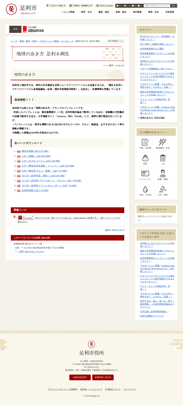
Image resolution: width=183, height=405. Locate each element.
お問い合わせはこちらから (31, 251)
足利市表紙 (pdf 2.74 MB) (32, 190)
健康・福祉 (103, 12)
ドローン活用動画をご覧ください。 (157, 68)
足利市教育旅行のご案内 (152, 48)
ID (141, 6)
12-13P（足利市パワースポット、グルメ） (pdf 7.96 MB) (49, 180)
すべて (121, 6)
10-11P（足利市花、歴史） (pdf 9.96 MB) (41, 175)
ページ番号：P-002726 (113, 65)
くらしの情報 (68, 12)
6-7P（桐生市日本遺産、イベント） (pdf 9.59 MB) (45, 166)
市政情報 (169, 12)
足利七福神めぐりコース (152, 316)
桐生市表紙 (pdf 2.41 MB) (32, 151)
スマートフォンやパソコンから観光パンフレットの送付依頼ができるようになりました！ (157, 76)
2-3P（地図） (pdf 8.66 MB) (34, 156)
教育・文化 (86, 12)
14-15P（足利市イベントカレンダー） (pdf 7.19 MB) (47, 185)
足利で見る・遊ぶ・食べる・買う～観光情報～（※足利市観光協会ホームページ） (157, 304)
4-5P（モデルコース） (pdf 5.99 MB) (38, 161)
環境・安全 (153, 12)
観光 (35, 41)
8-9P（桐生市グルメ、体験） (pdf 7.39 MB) (42, 171)
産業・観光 (121, 12)
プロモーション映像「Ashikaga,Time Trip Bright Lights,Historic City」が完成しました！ (157, 110)
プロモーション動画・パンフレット (56, 41)
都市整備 (137, 12)
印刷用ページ (117, 41)
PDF (135, 6)
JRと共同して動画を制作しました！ (157, 44)
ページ (128, 6)
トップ (14, 41)
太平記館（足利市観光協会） (154, 311)
